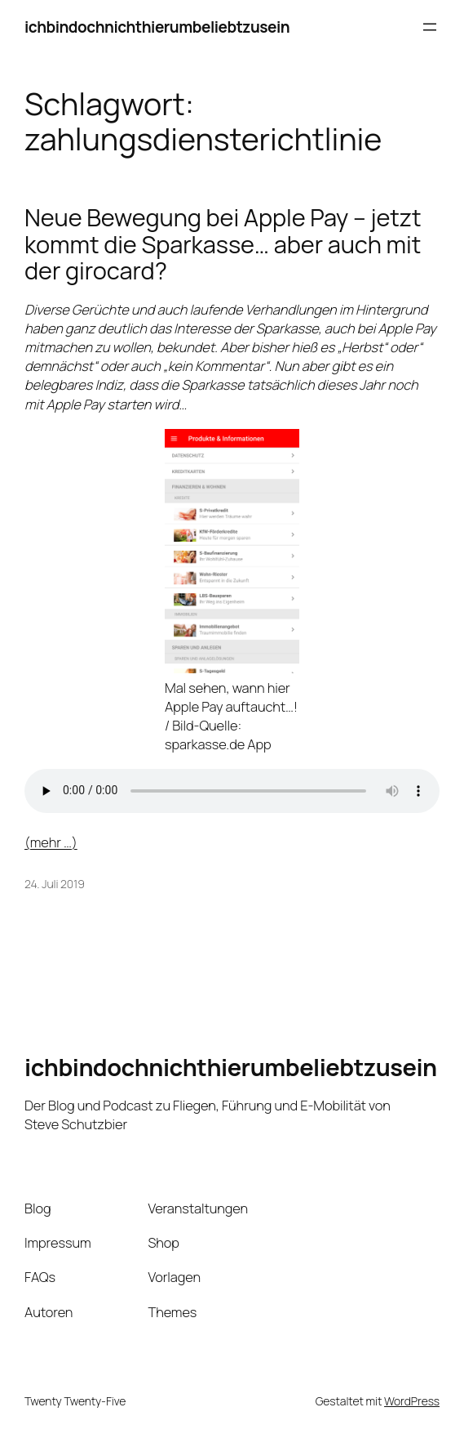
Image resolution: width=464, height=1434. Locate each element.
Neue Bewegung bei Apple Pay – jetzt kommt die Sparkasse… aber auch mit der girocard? (222, 244)
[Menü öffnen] (430, 27)
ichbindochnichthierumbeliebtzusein (156, 27)
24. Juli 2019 (54, 883)
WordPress (412, 1401)
